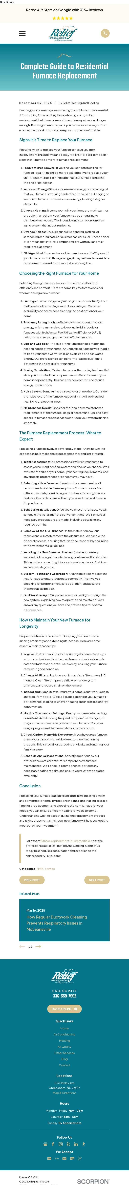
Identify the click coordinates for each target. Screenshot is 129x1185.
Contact (64, 1065)
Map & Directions (64, 1093)
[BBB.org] (83, 1144)
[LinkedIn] (76, 1144)
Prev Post (32, 880)
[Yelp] (68, 1144)
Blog (64, 1059)
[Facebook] (53, 1144)
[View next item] (38, 946)
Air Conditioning (64, 1034)
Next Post (97, 880)
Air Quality (64, 1046)
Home (64, 1028)
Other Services (64, 1053)
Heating (64, 1040)
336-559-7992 (64, 996)
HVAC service (46, 868)
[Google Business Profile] (45, 1144)
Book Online (64, 1009)
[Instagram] (61, 1144)
